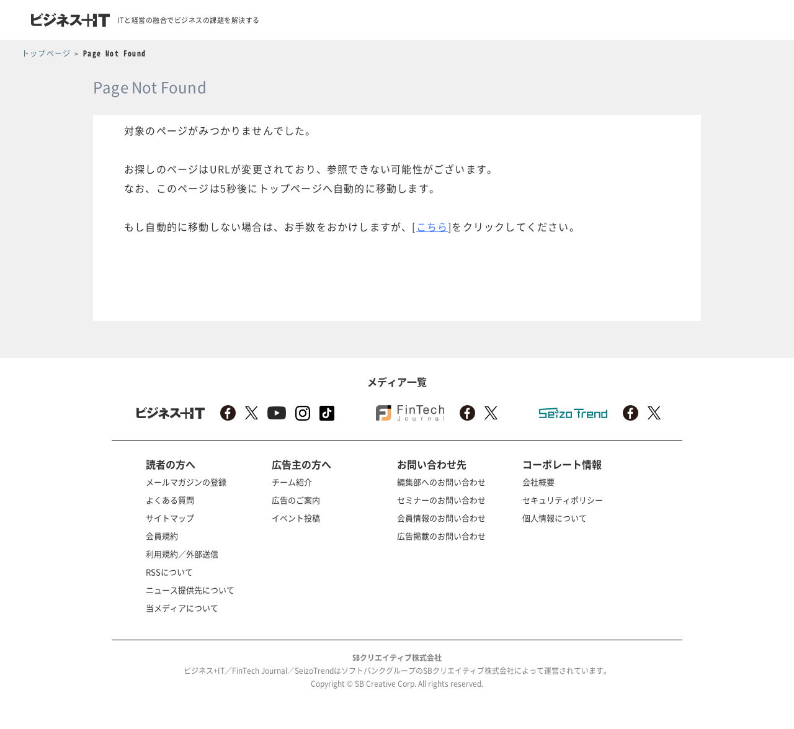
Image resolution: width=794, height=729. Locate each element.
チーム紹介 (292, 482)
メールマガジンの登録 (186, 482)
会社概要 (538, 482)
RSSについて (169, 572)
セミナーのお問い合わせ (441, 500)
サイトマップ (170, 518)
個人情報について (554, 518)
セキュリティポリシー (562, 500)
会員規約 (162, 536)
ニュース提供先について (190, 590)
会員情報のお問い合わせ (441, 518)
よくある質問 (170, 500)
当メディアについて (182, 608)
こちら (432, 226)
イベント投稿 (296, 518)
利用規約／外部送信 (182, 554)
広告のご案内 (296, 500)
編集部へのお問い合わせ (441, 482)
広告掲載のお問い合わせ (441, 536)
